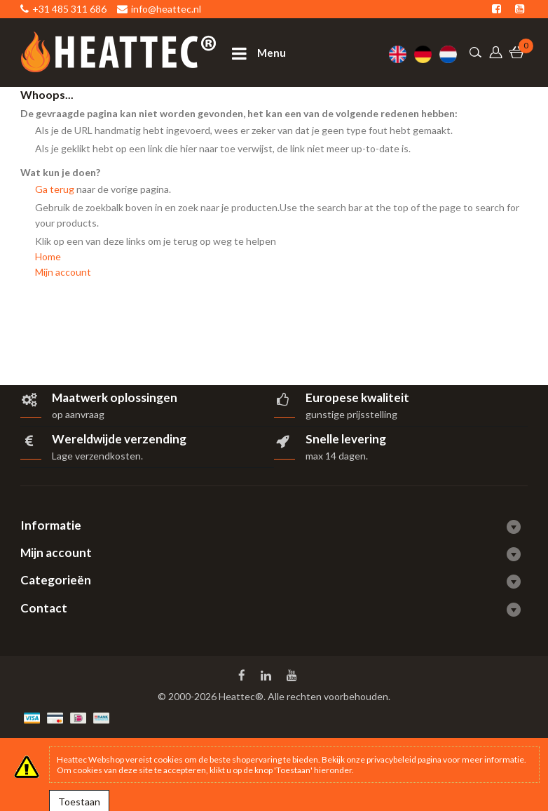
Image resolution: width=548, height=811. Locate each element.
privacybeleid (391, 759)
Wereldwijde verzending (119, 438)
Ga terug (54, 189)
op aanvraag (78, 414)
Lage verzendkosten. (97, 456)
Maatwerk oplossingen (114, 397)
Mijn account (63, 272)
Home (48, 256)
